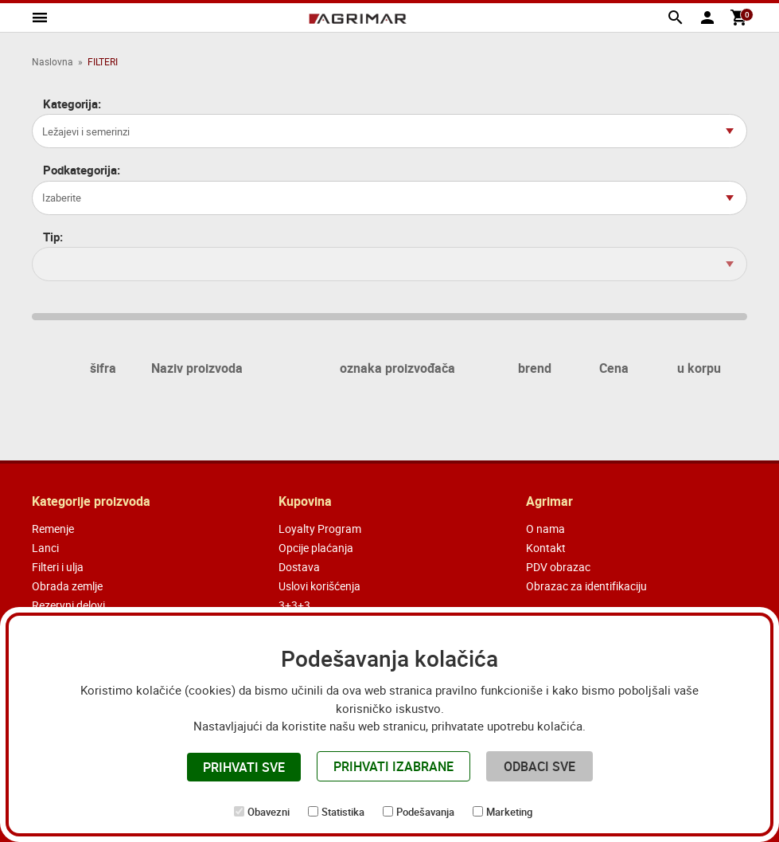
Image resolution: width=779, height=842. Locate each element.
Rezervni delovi (68, 605)
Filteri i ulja (58, 566)
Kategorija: (72, 104)
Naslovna (52, 61)
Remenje (53, 528)
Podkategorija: (81, 170)
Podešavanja (425, 811)
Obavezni (268, 811)
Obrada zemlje (67, 585)
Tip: (53, 237)
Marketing (509, 811)
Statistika (342, 811)
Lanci (45, 547)
